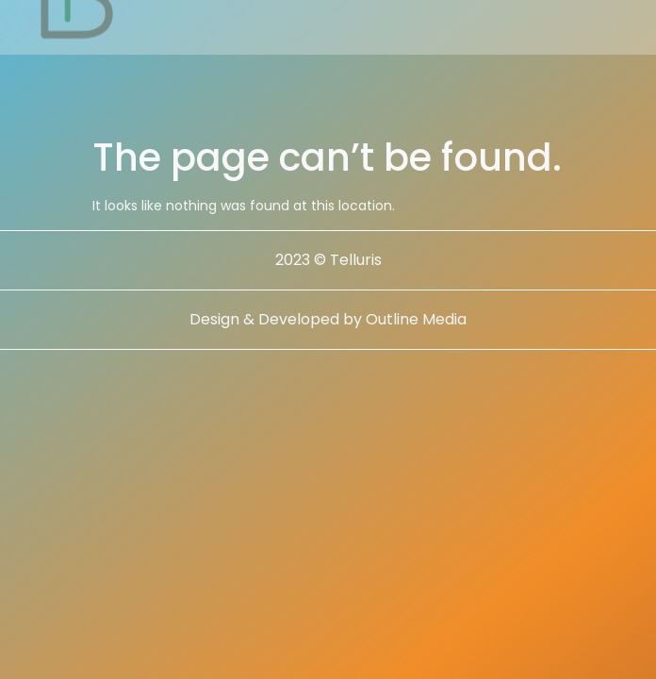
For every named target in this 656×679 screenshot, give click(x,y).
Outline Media (416, 319)
